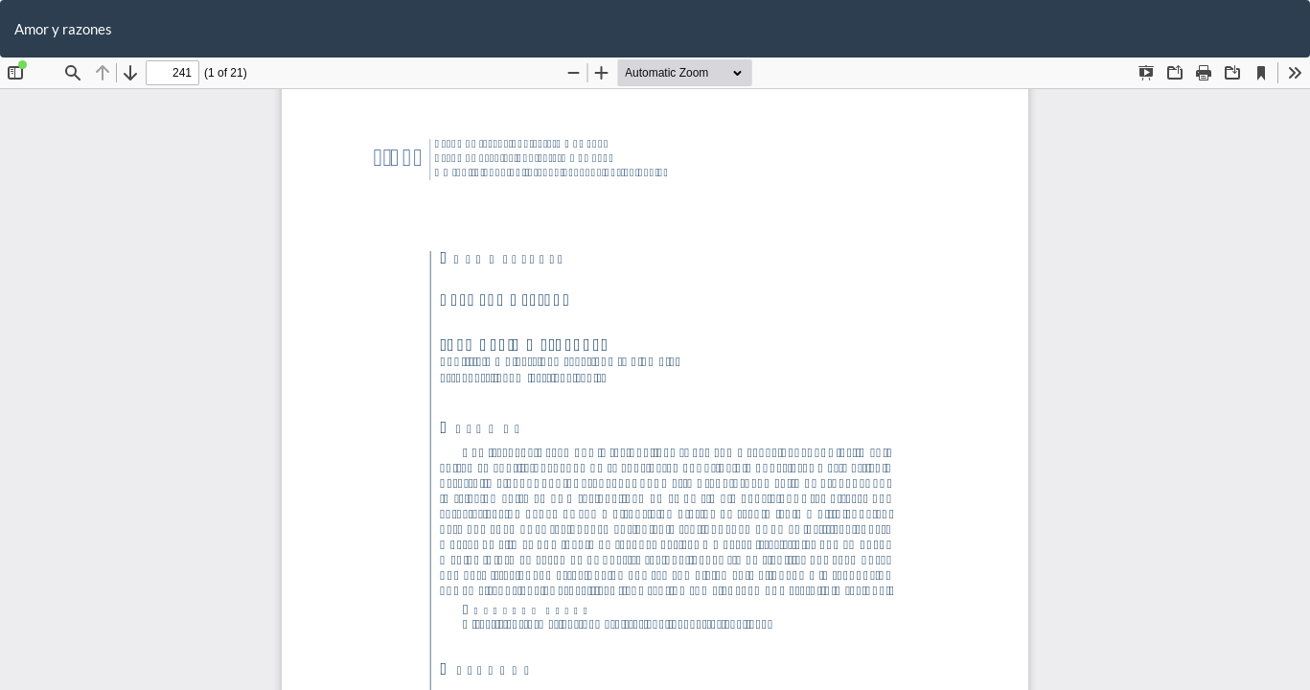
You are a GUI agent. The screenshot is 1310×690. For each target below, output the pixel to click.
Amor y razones (63, 28)
